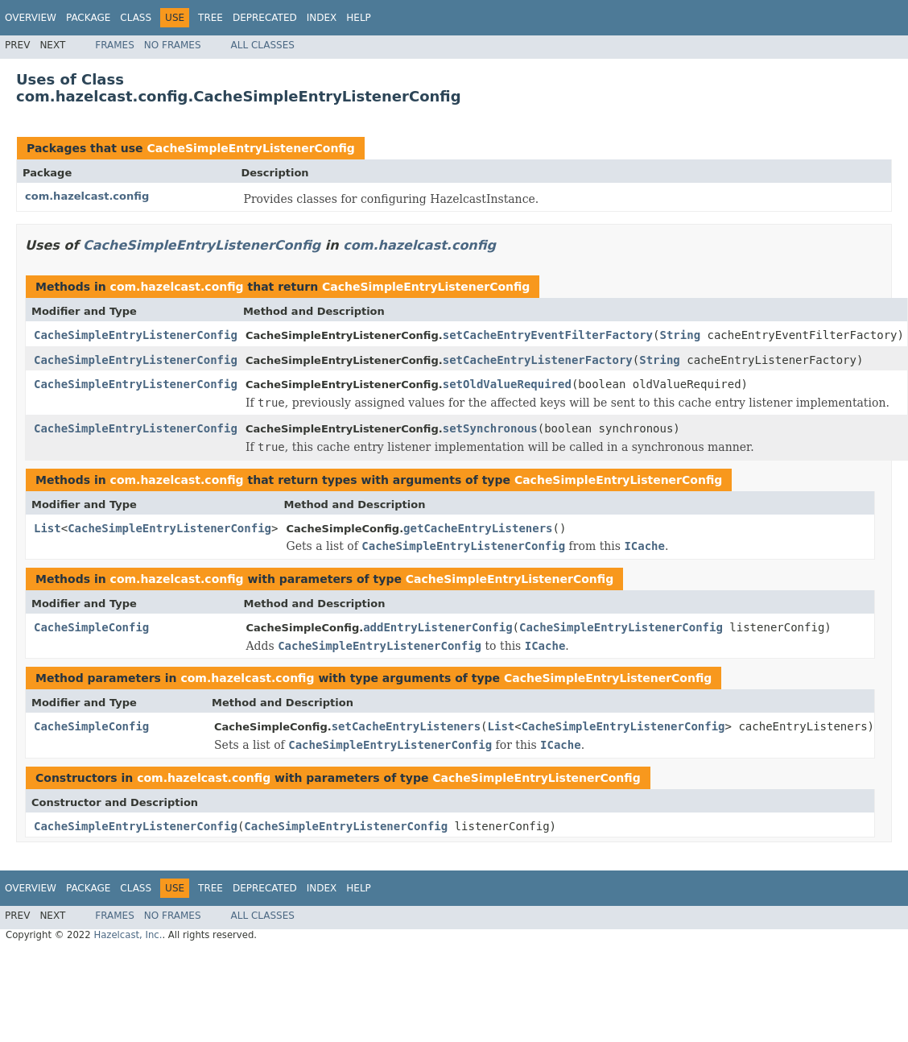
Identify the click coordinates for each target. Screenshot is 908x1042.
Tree (210, 17)
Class (135, 17)
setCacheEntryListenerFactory (538, 360)
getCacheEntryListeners (477, 528)
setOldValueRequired (507, 384)
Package (88, 17)
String (679, 335)
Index (322, 17)
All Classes (263, 45)
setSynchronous (490, 428)
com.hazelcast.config (87, 196)
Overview (30, 17)
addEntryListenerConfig (437, 627)
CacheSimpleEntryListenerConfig (250, 148)
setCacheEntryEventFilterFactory (548, 335)
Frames (114, 45)
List (47, 528)
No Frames (172, 45)
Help (358, 17)
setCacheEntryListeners (406, 726)
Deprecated (265, 17)
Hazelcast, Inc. (127, 935)
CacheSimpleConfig (91, 627)
